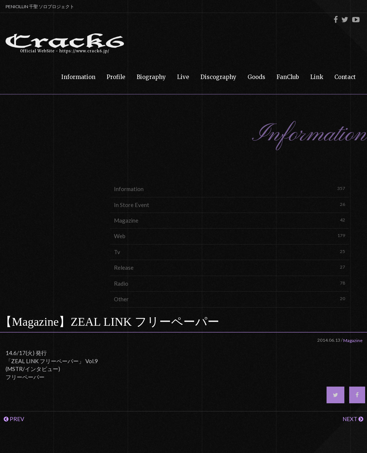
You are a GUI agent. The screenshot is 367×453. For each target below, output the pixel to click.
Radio (229, 283)
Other (229, 298)
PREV (14, 419)
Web (229, 235)
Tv (229, 251)
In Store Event (229, 204)
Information (229, 188)
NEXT (353, 419)
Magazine (229, 220)
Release (229, 267)
